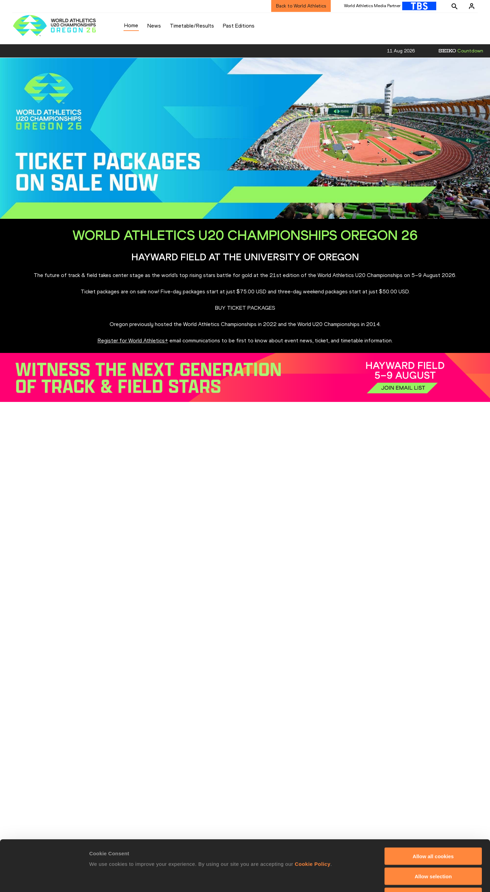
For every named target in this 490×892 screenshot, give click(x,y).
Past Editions (239, 25)
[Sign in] (472, 6)
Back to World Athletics (301, 6)
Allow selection (433, 828)
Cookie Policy (312, 816)
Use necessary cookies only (433, 849)
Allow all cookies (433, 808)
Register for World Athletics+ (133, 340)
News (154, 25)
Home (131, 25)
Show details (357, 878)
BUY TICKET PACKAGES (245, 308)
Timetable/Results (192, 25)
